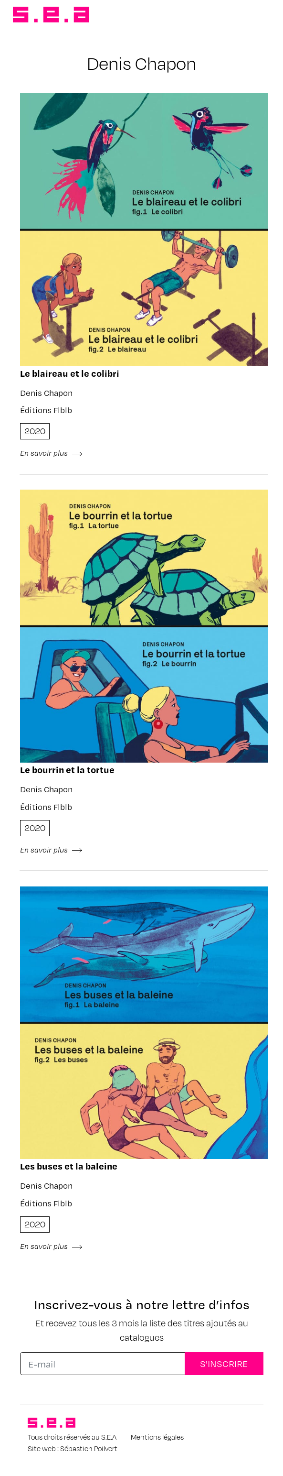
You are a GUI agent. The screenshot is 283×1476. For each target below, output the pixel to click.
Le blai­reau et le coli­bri (69, 373)
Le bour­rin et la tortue (67, 770)
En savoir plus (51, 453)
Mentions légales (157, 1437)
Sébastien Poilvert (88, 1448)
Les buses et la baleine (68, 1166)
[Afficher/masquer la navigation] (255, 15)
